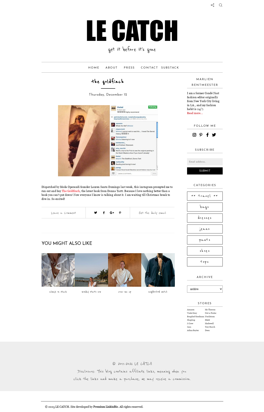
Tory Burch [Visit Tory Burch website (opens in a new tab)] (210, 327)
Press (129, 67)
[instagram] (195, 135)
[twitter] (214, 135)
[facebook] (208, 135)
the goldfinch (108, 82)
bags (204, 207)
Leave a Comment (63, 213)
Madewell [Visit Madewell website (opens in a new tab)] (209, 323)
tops (205, 261)
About (111, 67)
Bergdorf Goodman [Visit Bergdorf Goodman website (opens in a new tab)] (195, 316)
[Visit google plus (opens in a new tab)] (112, 212)
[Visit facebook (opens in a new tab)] (104, 212)
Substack (170, 67)
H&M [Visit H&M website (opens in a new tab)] (207, 320)
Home (93, 67)
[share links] (212, 5)
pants (204, 240)
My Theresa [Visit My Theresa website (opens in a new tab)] (210, 309)
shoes (205, 251)
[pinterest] (201, 135)
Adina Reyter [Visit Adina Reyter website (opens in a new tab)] (193, 330)
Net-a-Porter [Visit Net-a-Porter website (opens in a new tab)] (210, 313)
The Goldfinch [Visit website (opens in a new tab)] (71, 191)
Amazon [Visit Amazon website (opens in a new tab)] (190, 309)
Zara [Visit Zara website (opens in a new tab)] (189, 327)
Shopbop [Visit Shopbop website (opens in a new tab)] (191, 320)
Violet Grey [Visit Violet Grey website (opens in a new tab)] (192, 313)
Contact (149, 67)
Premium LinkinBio (105, 406)
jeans (205, 229)
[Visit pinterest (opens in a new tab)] (120, 212)
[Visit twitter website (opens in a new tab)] (95, 212)
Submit (204, 170)
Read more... (195, 113)
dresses (205, 218)
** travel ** (204, 196)
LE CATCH (132, 30)
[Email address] (205, 161)
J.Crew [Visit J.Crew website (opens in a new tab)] (190, 323)
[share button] (221, 5)
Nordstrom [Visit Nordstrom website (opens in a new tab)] (210, 316)
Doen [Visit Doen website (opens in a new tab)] (207, 330)
